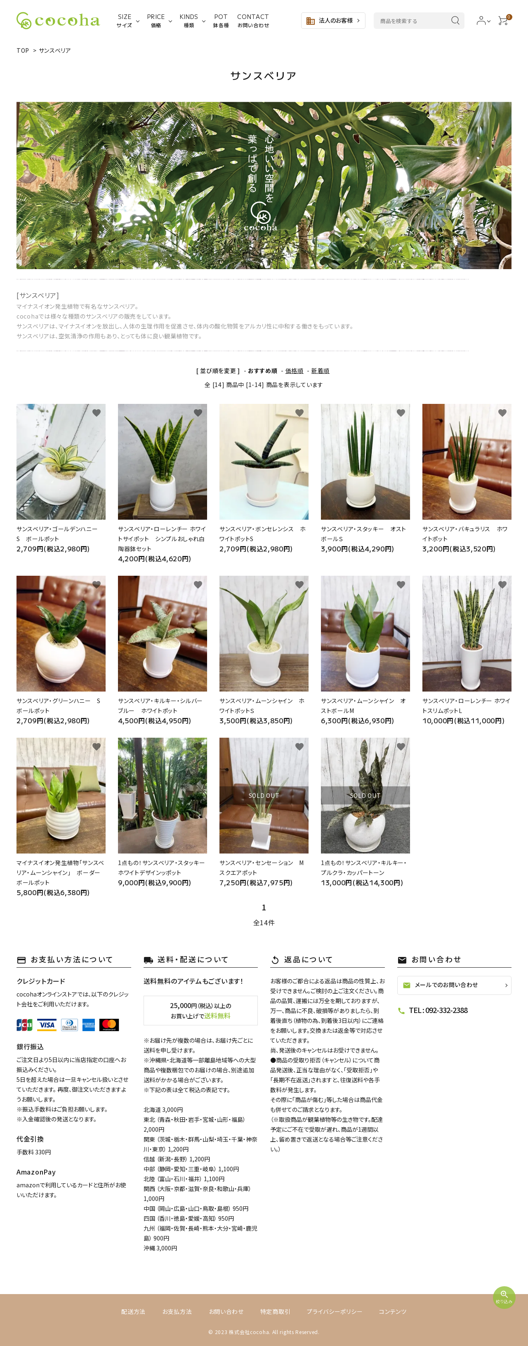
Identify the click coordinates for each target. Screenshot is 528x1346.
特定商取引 (275, 1311)
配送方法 (133, 1311)
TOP (22, 50)
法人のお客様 (329, 21)
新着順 (320, 370)
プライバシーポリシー (335, 1311)
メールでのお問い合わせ (440, 985)
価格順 (294, 370)
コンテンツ (393, 1311)
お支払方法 (177, 1311)
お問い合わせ (226, 1311)
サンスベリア (55, 50)
